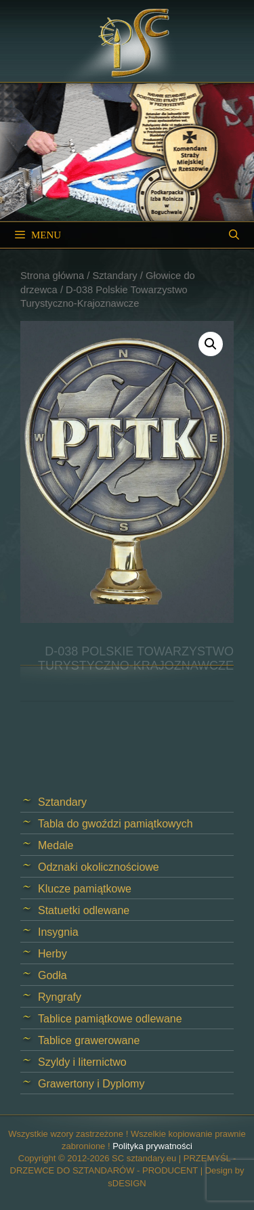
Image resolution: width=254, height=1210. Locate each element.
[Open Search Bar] (234, 235)
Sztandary (114, 275)
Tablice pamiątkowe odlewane (110, 1018)
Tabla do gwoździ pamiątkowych (115, 823)
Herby (52, 953)
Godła (52, 975)
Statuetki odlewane (83, 910)
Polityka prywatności (152, 1146)
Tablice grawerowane (89, 1040)
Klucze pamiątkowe (84, 888)
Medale (55, 845)
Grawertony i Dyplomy (91, 1083)
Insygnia (58, 932)
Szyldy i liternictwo (82, 1062)
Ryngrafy (59, 997)
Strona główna (52, 275)
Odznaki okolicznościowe (98, 867)
